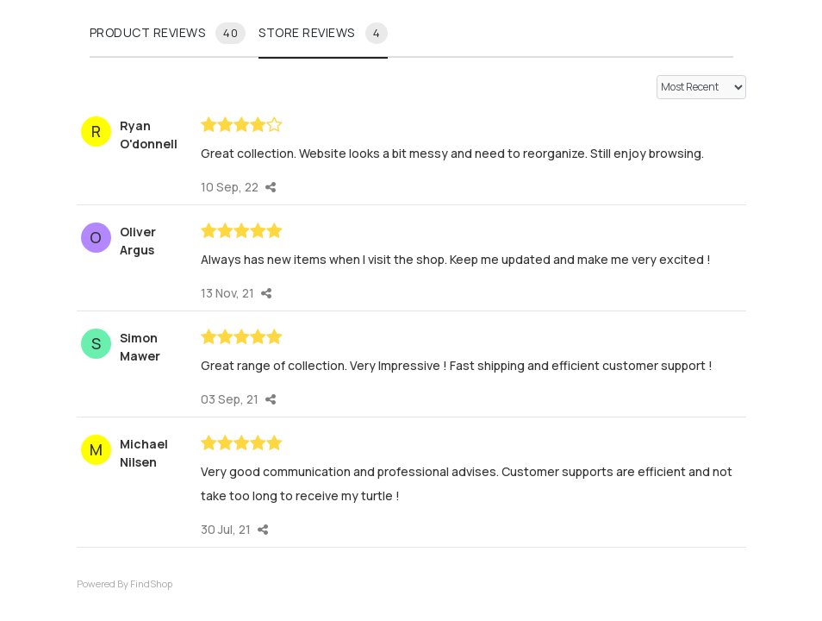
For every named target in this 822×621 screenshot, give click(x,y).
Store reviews (323, 32)
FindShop (151, 583)
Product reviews (168, 32)
